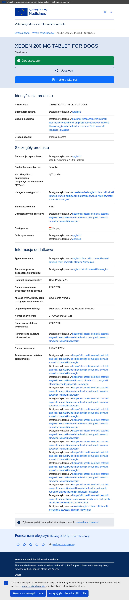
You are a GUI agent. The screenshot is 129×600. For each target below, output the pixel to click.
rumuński (84, 126)
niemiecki (54, 122)
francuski (89, 122)
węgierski (62, 126)
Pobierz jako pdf (64, 79)
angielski (76, 112)
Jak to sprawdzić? (62, 2)
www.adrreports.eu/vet (87, 522)
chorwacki (97, 258)
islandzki (53, 130)
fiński (92, 126)
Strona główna (22, 33)
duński (103, 119)
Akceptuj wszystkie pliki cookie (28, 593)
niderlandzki (73, 126)
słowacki (104, 217)
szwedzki (100, 126)
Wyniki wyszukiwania (43, 33)
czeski (96, 119)
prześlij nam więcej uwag (63, 544)
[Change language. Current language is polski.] (105, 12)
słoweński (92, 196)
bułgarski (76, 119)
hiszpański (87, 119)
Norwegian (63, 130)
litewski (53, 126)
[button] (64, 70)
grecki (71, 122)
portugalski (71, 196)
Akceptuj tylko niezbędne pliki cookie (67, 593)
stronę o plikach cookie (33, 586)
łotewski (105, 122)
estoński (63, 122)
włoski (97, 122)
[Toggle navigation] (111, 12)
